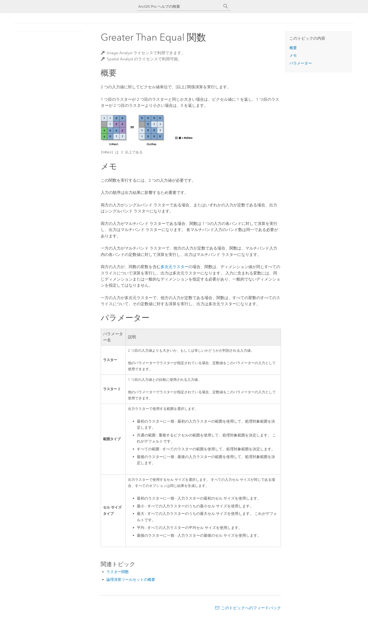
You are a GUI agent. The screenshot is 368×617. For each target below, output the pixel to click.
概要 (293, 48)
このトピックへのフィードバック (251, 607)
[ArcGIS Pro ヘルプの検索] (179, 6)
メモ (293, 55)
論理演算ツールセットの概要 (130, 579)
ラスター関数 (117, 572)
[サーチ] (225, 6)
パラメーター (300, 63)
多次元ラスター (174, 266)
